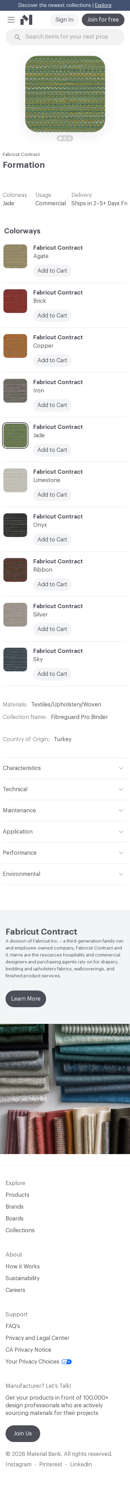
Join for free (103, 20)
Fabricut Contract (21, 154)
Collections (20, 1230)
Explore (103, 5)
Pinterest (50, 1464)
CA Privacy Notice (28, 1350)
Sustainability (23, 1278)
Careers (15, 1290)
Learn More (26, 999)
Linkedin (81, 1464)
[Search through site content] (69, 37)
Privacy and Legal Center (37, 1338)
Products (17, 1195)
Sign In (64, 20)
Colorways (22, 231)
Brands (15, 1207)
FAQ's (13, 1326)
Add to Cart (52, 539)
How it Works (23, 1266)
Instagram (19, 1464)
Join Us (23, 1433)
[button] (11, 19)
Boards (15, 1218)
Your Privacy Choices (39, 1362)
